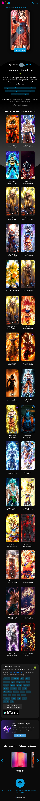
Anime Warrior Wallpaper (28, 400)
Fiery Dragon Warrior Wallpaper (12, 146)
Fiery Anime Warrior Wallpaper (28, 327)
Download (20, 50)
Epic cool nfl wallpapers (28, 91)
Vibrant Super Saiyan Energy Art (12, 545)
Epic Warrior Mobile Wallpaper (28, 436)
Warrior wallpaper (21, 7)
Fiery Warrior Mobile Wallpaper (28, 545)
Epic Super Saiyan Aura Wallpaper (28, 291)
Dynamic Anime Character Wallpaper (12, 509)
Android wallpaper (16, 672)
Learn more (20, 736)
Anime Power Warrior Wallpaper (28, 254)
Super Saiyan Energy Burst (12, 436)
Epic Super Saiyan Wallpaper (12, 182)
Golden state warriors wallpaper (20, 94)
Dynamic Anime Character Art (27, 472)
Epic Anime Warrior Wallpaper (28, 182)
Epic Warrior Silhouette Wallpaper (12, 400)
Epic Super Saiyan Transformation (27, 218)
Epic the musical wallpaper (28, 88)
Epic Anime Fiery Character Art (12, 618)
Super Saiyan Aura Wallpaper (12, 218)
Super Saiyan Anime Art (12, 290)
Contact (4, 790)
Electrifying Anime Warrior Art (28, 654)
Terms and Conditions (21, 790)
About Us (10, 790)
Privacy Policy (33, 790)
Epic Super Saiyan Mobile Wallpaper (12, 327)
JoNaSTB (25, 65)
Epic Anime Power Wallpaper (12, 472)
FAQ (17, 792)
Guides (22, 792)
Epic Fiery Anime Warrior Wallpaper (28, 363)
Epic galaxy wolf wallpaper (12, 88)
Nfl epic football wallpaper (13, 91)
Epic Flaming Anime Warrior (12, 363)
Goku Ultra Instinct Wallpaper (28, 146)
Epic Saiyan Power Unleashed (28, 509)
